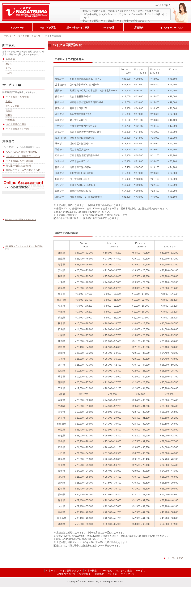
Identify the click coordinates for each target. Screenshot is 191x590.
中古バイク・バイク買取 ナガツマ (22, 36)
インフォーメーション (171, 27)
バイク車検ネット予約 (17, 129)
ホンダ (9, 63)
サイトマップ (127, 574)
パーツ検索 (106, 570)
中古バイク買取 (48, 27)
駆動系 (9, 115)
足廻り (9, 101)
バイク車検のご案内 (16, 124)
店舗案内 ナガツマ (66, 574)
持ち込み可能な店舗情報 (18, 165)
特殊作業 (10, 119)
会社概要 (99, 574)
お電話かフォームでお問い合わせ (23, 170)
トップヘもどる (175, 558)
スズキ (9, 72)
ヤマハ (9, 68)
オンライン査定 (124, 570)
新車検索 (10, 59)
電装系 (9, 110)
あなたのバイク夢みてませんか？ (20, 219)
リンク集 (112, 574)
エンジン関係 (12, 106)
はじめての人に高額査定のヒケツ (23, 156)
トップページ (17, 27)
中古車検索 (91, 570)
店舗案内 (138, 27)
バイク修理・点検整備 (17, 97)
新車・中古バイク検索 (77, 27)
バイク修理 (108, 27)
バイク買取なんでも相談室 (19, 161)
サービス (140, 570)
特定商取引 (85, 574)
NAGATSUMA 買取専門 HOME (21, 152)
